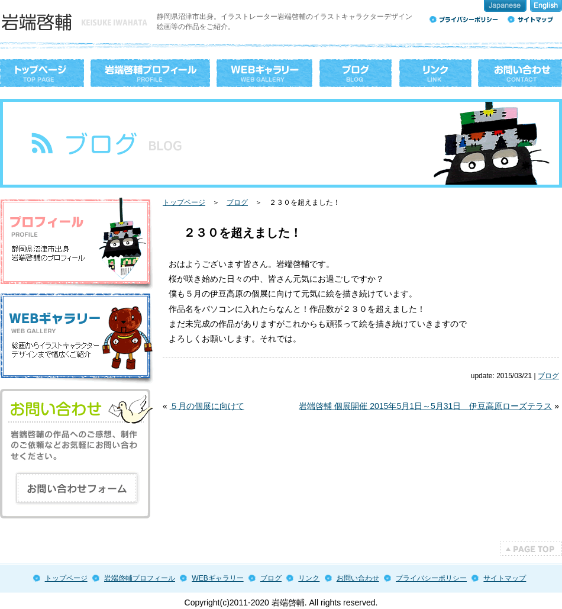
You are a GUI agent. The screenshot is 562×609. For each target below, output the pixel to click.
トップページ (184, 202)
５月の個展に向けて (207, 406)
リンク (308, 578)
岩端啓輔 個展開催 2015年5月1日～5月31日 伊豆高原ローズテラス (425, 406)
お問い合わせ (358, 578)
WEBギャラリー (217, 578)
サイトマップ (504, 578)
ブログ (237, 202)
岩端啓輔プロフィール (139, 578)
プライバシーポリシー (431, 578)
